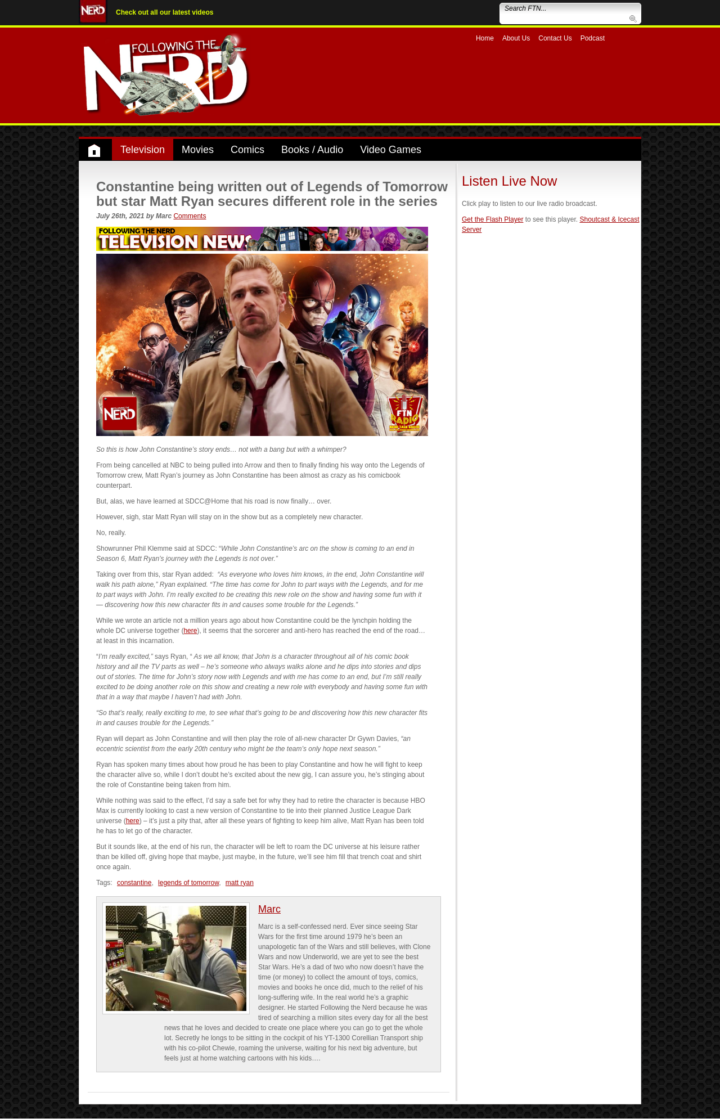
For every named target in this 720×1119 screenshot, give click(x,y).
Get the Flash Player (492, 219)
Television (142, 150)
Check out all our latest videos (164, 12)
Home (485, 38)
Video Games (390, 150)
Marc (269, 909)
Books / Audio (312, 150)
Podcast (592, 38)
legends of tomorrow (188, 883)
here (190, 631)
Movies (198, 150)
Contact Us (555, 38)
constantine (134, 883)
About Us (516, 38)
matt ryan (240, 883)
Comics (247, 150)
